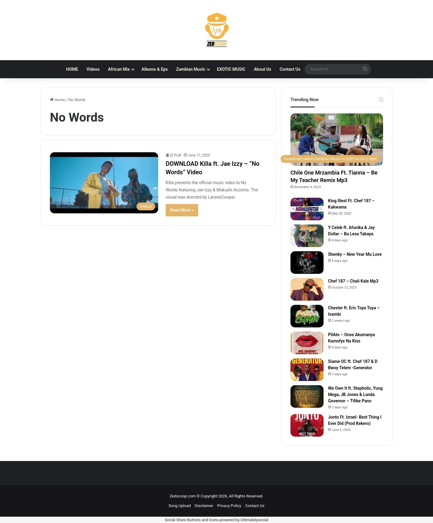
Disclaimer (204, 505)
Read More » (182, 210)
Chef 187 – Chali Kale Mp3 (353, 281)
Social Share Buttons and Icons (192, 520)
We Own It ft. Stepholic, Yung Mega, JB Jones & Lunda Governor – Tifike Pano (355, 394)
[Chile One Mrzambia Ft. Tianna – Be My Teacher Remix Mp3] (336, 139)
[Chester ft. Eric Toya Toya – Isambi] (307, 316)
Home (57, 99)
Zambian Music (190, 69)
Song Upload (180, 505)
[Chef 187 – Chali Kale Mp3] (307, 289)
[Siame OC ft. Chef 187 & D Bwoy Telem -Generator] (307, 369)
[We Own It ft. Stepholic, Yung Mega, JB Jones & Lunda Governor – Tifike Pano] (307, 396)
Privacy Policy (229, 505)
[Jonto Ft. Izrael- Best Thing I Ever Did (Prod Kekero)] (307, 425)
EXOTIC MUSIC (231, 69)
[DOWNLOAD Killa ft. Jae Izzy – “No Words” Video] (104, 182)
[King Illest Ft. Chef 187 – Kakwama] (307, 209)
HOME (72, 69)
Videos (93, 69)
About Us (262, 69)
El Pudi (175, 155)
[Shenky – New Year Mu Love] (307, 262)
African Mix (119, 69)
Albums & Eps (155, 69)
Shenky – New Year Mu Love (355, 254)
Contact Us (290, 69)
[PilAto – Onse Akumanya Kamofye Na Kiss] (307, 343)
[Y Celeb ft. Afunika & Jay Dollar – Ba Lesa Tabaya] (307, 235)
